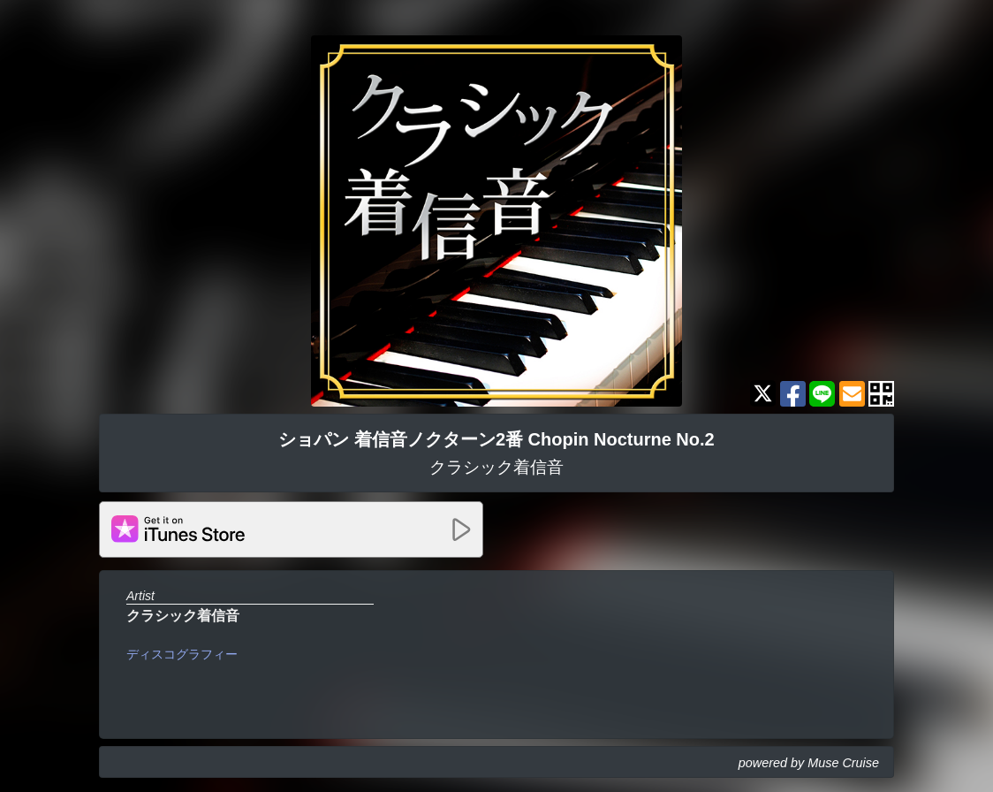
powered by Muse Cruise (809, 763)
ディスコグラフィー (182, 654)
